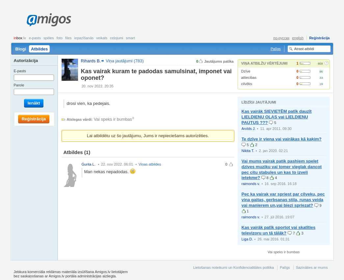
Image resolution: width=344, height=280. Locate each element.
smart (130, 38)
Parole (19, 85)
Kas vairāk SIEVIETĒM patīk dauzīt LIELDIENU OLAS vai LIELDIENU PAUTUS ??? (277, 117)
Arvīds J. (249, 129)
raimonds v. (251, 184)
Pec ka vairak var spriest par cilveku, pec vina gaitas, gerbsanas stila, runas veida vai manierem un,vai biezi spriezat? (283, 200)
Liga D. (247, 239)
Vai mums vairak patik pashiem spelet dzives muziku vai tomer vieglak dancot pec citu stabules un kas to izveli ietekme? (282, 169)
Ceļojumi (116, 38)
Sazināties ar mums (312, 267)
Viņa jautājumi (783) (125, 60)
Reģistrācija (319, 38)
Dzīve (246, 71)
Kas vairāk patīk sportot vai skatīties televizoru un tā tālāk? (279, 230)
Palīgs (276, 49)
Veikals (101, 38)
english (298, 38)
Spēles (48, 38)
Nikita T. (248, 151)
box (20, 38)
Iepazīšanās (84, 38)
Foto (60, 38)
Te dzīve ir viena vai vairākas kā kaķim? (282, 139)
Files (68, 38)
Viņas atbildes (150, 164)
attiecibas (248, 77)
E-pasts (35, 38)
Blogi (20, 49)
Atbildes (39, 49)
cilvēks (246, 84)
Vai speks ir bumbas (113, 119)
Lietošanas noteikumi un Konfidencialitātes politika (233, 267)
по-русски (281, 38)
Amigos (49, 19)
